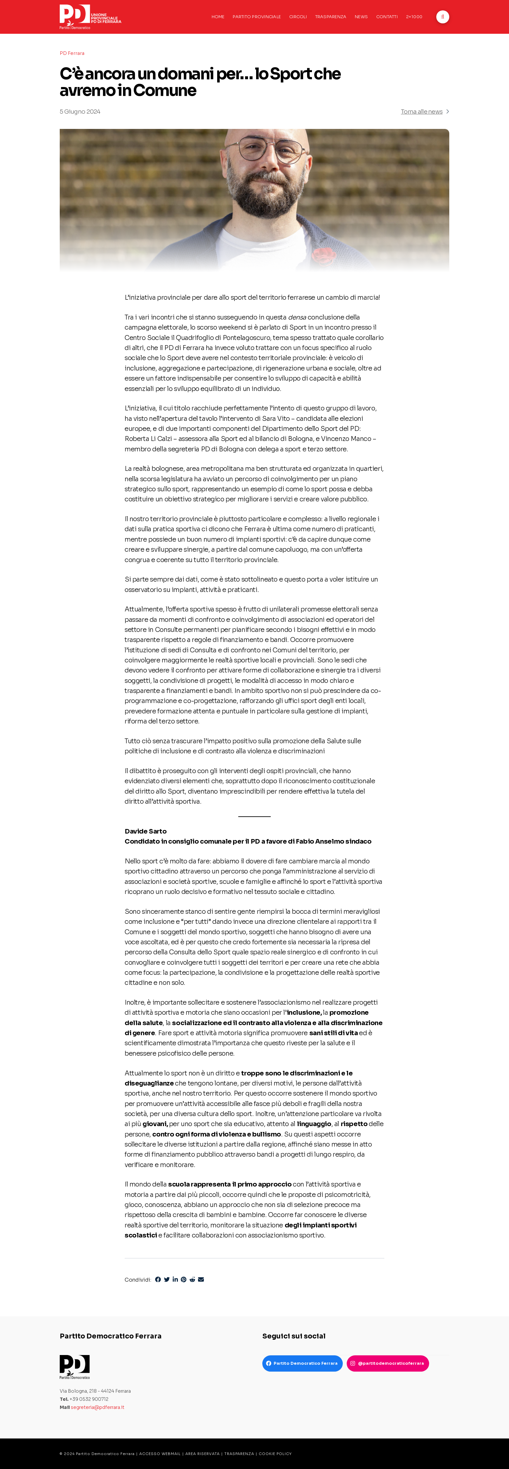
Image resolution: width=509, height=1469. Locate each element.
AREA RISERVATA (202, 1453)
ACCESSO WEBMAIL (160, 1453)
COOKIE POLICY (275, 1453)
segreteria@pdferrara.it (97, 1407)
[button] (442, 16)
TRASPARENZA (239, 1453)
